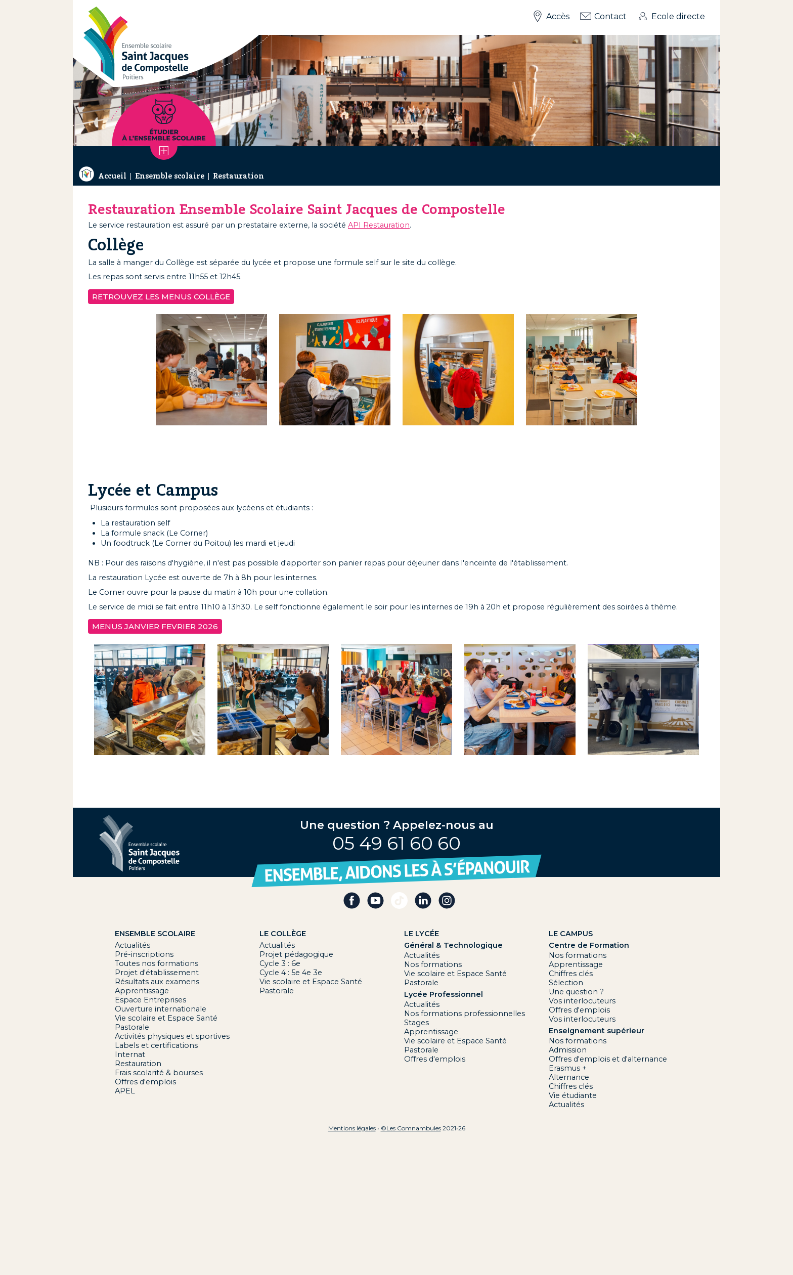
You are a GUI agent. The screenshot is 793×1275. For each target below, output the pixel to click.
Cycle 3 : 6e (279, 963)
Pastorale (132, 1027)
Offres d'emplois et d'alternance (608, 1059)
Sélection (566, 982)
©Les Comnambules (411, 1128)
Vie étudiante (573, 1095)
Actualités (132, 945)
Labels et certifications (156, 1045)
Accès (557, 16)
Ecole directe (678, 16)
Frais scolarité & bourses (159, 1072)
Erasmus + (568, 1068)
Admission (568, 1049)
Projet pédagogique (296, 954)
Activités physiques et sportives (172, 1036)
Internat (130, 1054)
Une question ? (576, 991)
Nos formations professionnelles (464, 1013)
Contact (610, 16)
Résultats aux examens (157, 981)
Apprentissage (142, 990)
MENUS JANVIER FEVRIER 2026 (155, 626)
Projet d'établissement (157, 972)
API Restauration (379, 225)
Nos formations (433, 964)
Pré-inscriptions (144, 954)
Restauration (238, 176)
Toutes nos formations (156, 963)
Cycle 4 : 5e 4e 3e (290, 972)
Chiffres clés (571, 973)
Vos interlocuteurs (582, 1000)
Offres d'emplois (145, 1081)
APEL (125, 1090)
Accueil (112, 176)
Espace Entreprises (150, 999)
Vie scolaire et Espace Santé (166, 1018)
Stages (416, 1022)
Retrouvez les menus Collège (161, 296)
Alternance (569, 1077)
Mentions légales (352, 1128)
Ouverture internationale (160, 1009)
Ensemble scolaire (169, 176)
